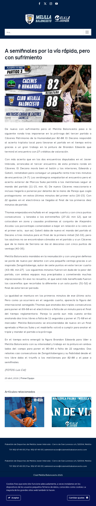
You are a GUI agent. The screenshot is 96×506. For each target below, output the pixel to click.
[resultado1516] (48, 93)
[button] (7, 412)
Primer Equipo (27, 378)
